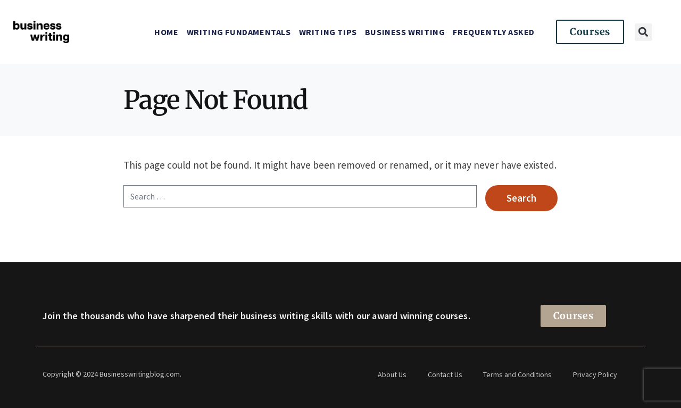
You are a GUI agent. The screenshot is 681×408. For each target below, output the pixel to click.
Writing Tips (328, 32)
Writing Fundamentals (239, 32)
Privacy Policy (596, 374)
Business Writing (405, 32)
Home (166, 32)
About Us (392, 374)
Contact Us (445, 374)
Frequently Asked (494, 32)
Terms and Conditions (518, 374)
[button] (643, 32)
